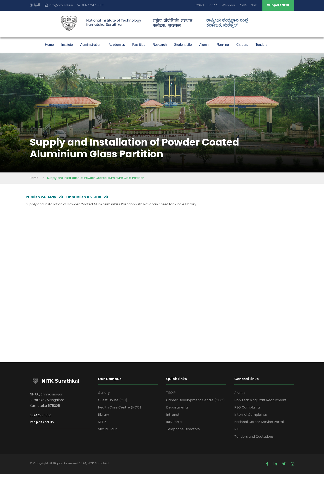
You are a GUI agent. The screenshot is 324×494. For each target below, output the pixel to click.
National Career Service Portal (259, 421)
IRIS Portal (174, 421)
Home (49, 44)
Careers (242, 44)
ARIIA (243, 5)
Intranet (173, 414)
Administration (90, 44)
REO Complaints (247, 407)
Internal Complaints (250, 414)
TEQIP (171, 392)
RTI (236, 429)
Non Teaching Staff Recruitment (260, 400)
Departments (177, 407)
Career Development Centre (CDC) (195, 400)
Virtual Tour (107, 429)
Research (159, 44)
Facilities (138, 44)
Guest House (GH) (112, 400)
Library (103, 414)
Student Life (183, 44)
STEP (102, 421)
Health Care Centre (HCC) (119, 407)
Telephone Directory (183, 429)
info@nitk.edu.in (61, 5)
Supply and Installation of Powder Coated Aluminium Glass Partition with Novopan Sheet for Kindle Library (111, 204)
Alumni (204, 44)
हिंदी (37, 5)
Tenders (261, 44)
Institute (67, 44)
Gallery (104, 392)
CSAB (199, 5)
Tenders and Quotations (254, 436)
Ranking (223, 44)
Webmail (228, 5)
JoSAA (213, 5)
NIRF (254, 5)
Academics (117, 44)
